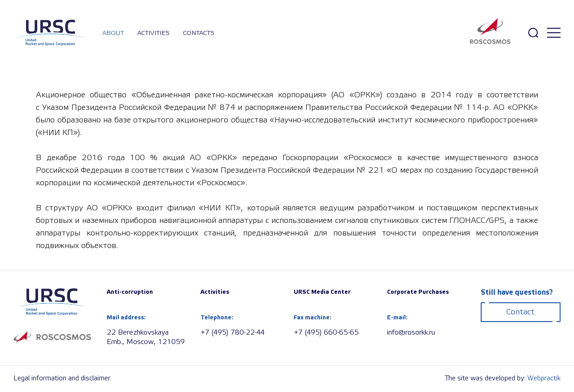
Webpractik (544, 379)
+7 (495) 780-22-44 (232, 332)
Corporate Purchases (418, 292)
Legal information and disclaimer (61, 379)
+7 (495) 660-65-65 (326, 332)
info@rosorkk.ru (411, 332)
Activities (153, 33)
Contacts (198, 33)
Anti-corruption (130, 292)
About (113, 33)
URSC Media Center (322, 292)
